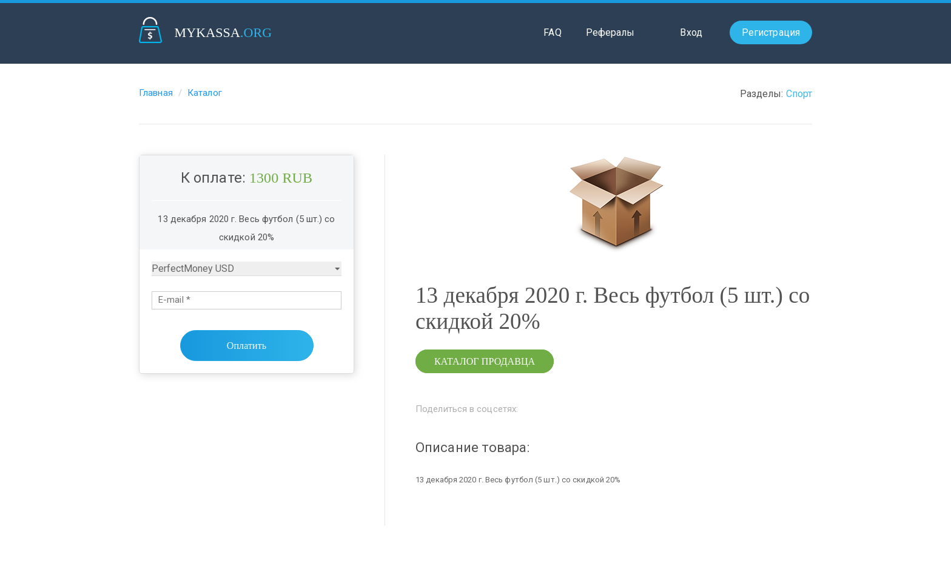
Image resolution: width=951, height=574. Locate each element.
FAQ (552, 32)
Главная (156, 92)
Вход (691, 32)
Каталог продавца (484, 361)
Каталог (204, 92)
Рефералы (610, 32)
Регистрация (771, 32)
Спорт (799, 94)
